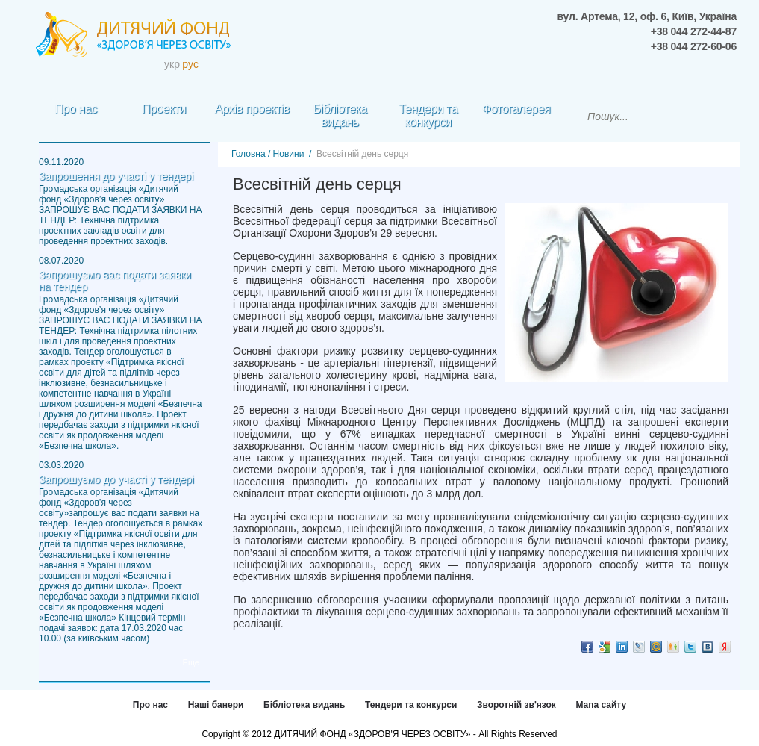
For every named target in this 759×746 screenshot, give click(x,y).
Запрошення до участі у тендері (116, 176)
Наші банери (216, 705)
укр (172, 64)
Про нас (150, 705)
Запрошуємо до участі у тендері (116, 479)
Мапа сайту (600, 705)
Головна (248, 154)
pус (190, 64)
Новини (290, 154)
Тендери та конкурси (411, 705)
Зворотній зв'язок (516, 705)
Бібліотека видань (304, 705)
